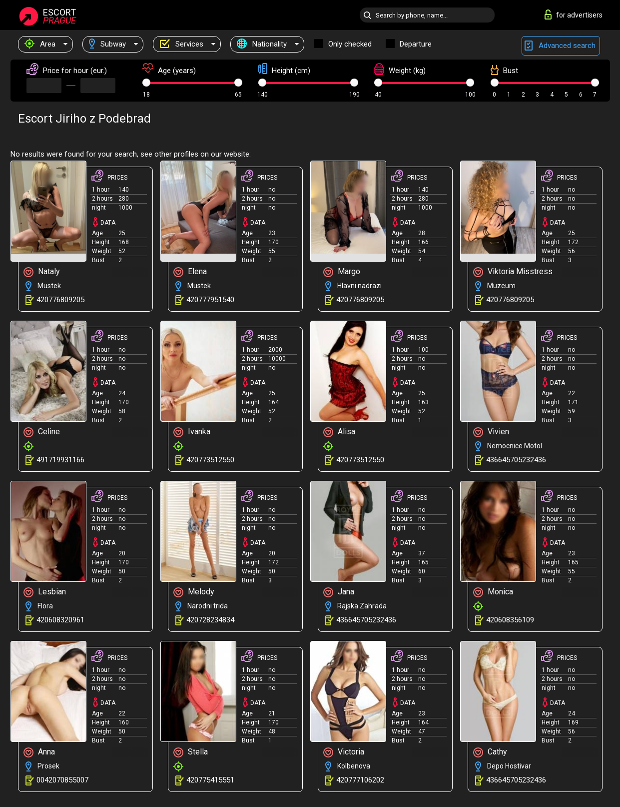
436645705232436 (516, 459)
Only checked (350, 44)
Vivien (491, 432)
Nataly (41, 272)
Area (39, 44)
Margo (341, 272)
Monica (493, 592)
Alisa (339, 432)
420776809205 (60, 299)
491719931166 (60, 459)
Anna (39, 752)
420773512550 (210, 459)
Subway (107, 44)
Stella (190, 752)
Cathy (490, 752)
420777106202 (360, 779)
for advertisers (574, 14)
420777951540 (210, 299)
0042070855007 (62, 779)
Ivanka (191, 432)
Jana (338, 592)
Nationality (262, 44)
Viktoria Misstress (513, 272)
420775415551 (210, 779)
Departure (416, 44)
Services (181, 44)
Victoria (343, 752)
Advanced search (561, 46)
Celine (41, 432)
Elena (190, 272)
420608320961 (60, 619)
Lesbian (44, 592)
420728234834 (210, 619)
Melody (193, 592)
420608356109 (510, 619)
